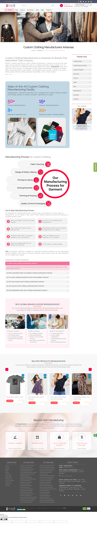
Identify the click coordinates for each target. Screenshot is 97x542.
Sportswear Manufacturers (45, 483)
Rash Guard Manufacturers (26, 470)
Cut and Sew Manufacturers (46, 480)
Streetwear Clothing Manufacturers (47, 469)
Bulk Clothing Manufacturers (26, 492)
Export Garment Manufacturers (46, 498)
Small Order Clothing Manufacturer (47, 500)
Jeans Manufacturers (44, 493)
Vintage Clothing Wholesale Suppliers (28, 479)
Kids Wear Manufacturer (45, 492)
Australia (81, 95)
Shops (37, 10)
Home (16, 10)
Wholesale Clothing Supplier (26, 477)
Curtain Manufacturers (25, 487)
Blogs (42, 10)
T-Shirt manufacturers (44, 490)
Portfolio (7, 469)
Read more (8, 74)
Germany (81, 74)
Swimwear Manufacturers (25, 495)
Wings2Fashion (32, 508)
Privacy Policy (8, 475)
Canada (81, 99)
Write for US (8, 482)
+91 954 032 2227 (68, 6)
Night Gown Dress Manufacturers (27, 474)
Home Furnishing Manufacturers (27, 500)
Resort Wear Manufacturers (26, 485)
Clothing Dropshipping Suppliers (27, 493)
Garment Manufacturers (25, 483)
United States (81, 61)
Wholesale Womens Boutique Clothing (48, 488)
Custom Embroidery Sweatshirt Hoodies (28, 497)
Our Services (30, 10)
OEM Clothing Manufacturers (46, 472)
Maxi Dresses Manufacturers (26, 482)
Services (7, 467)
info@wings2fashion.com (68, 467)
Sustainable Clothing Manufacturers (47, 475)
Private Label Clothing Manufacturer (47, 502)
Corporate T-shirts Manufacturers (27, 465)
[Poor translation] (5, 519)
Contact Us (49, 10)
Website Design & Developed (54, 508)
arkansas (40, 50)
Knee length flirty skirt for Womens (36, 398)
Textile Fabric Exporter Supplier (46, 470)
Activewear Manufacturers (45, 482)
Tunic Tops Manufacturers (25, 480)
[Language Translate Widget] (83, 5)
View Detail (10, 401)
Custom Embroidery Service (26, 502)
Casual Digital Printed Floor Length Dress (81, 398)
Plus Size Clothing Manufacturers (47, 477)
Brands (7, 472)
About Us (22, 10)
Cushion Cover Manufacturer (26, 488)
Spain (81, 82)
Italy (81, 86)
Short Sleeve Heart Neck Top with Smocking (58, 398)
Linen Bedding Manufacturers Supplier (28, 472)
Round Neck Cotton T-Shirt (14, 397)
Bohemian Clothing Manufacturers (47, 465)
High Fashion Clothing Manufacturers (28, 498)
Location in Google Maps (65, 475)
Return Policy (8, 477)
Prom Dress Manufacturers (26, 467)
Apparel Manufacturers (25, 475)
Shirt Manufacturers (44, 474)
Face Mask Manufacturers (45, 495)
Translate (84, 6)
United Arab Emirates (81, 65)
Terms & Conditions (9, 480)
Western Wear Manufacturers (46, 485)
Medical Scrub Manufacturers (26, 490)
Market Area (8, 483)
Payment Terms (8, 479)
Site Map (7, 485)
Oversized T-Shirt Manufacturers (27, 469)
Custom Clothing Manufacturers (46, 479)
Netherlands (81, 90)
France (81, 78)
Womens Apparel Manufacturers (47, 487)
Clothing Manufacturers (45, 497)
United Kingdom (81, 70)
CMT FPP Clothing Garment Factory (47, 467)
